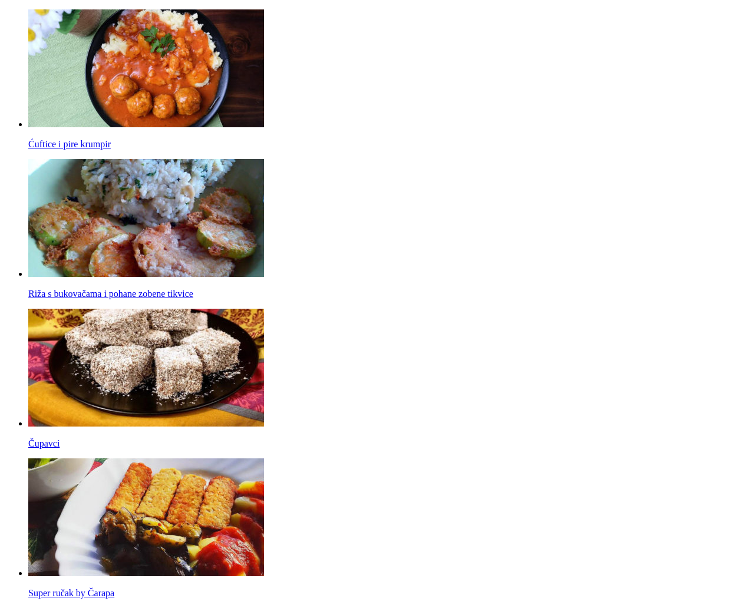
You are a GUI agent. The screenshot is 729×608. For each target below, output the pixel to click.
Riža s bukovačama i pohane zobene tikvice (110, 294)
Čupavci (44, 443)
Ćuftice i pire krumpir (69, 144)
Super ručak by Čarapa (71, 593)
